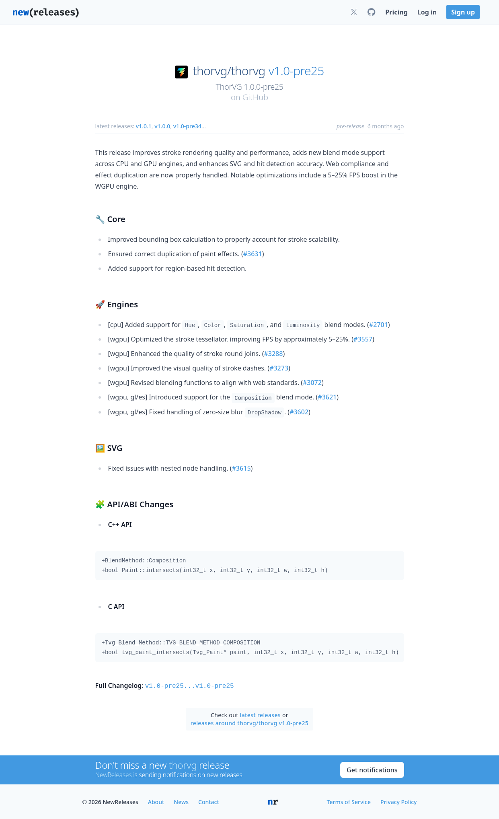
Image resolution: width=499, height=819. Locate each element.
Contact (208, 801)
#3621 (327, 397)
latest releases (260, 714)
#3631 (252, 253)
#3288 (273, 353)
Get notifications (372, 769)
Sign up (463, 12)
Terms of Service (349, 801)
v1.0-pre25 (296, 70)
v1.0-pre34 (187, 126)
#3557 (362, 339)
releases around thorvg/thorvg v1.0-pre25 (249, 722)
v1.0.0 (162, 126)
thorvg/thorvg (229, 70)
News (181, 801)
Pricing (396, 12)
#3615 (241, 468)
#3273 (278, 368)
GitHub (255, 97)
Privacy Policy (398, 801)
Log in (427, 12)
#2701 (378, 324)
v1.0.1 (144, 126)
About (156, 801)
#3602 (299, 411)
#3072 (312, 382)
